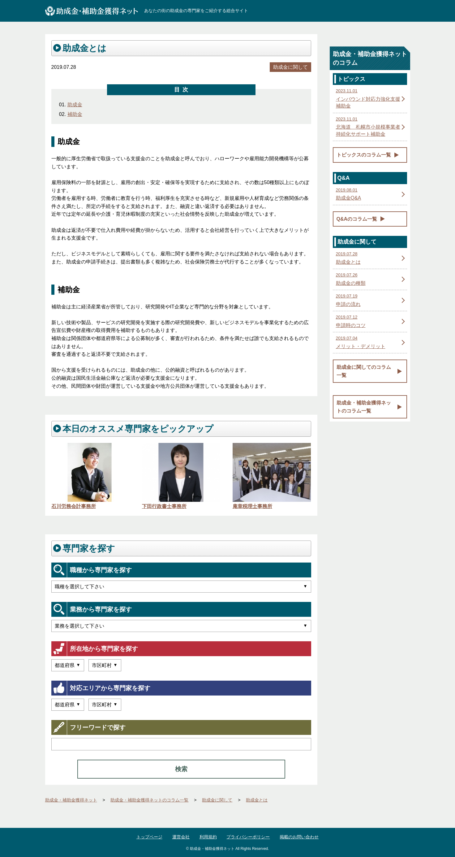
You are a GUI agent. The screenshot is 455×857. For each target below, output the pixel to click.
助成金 (74, 104)
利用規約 (208, 836)
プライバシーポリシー (248, 836)
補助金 (74, 114)
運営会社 (181, 836)
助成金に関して (290, 67)
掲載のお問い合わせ (299, 836)
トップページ (149, 836)
